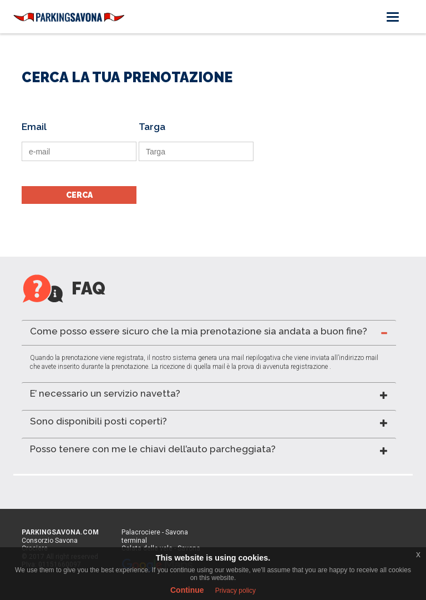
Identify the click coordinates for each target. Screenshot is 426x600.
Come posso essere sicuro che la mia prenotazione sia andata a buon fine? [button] (198, 331)
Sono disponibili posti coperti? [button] (98, 421)
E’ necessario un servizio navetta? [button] (105, 393)
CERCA (79, 195)
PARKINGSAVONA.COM (60, 532)
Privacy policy (235, 590)
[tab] (209, 332)
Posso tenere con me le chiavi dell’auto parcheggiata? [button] (153, 448)
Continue (187, 590)
